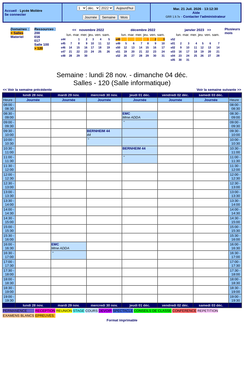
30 (85, 55)
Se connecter (15, 14)
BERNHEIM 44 (98, 131)
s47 (63, 51)
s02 (173, 47)
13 (132, 47)
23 (85, 51)
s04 (173, 55)
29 (78, 55)
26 (108, 51)
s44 (63, 39)
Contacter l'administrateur (204, 16)
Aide (196, 13)
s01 (173, 43)
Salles (19, 33)
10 (92, 43)
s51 (118, 51)
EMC (126, 113)
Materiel (17, 37)
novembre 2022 (91, 30)
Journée (33, 100)
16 (85, 47)
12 (108, 43)
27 (132, 55)
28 (70, 55)
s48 (63, 55)
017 (37, 41)
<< (74, 30)
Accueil (11, 11)
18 (99, 47)
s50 (118, 47)
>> (209, 30)
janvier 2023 (194, 30)
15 (78, 47)
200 (37, 33)
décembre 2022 (143, 30)
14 (70, 47)
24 (92, 51)
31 (163, 55)
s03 (173, 51)
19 (108, 47)
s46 (63, 47)
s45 (63, 43)
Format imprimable (122, 320)
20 (132, 51)
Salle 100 (41, 44)
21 (70, 51)
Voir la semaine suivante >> (219, 90)
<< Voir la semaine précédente (27, 90)
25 (99, 51)
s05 (173, 59)
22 (78, 51)
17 (92, 47)
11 (99, 43)
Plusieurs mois (232, 31)
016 (37, 37)
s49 (118, 43)
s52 (118, 55)
